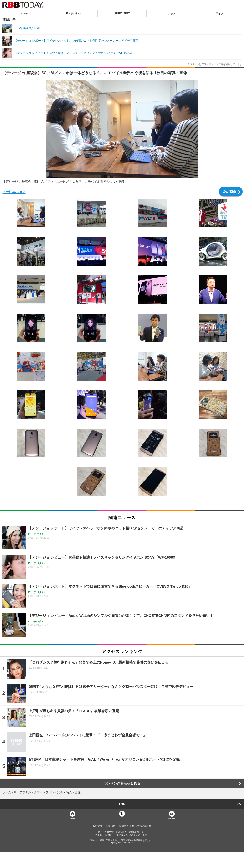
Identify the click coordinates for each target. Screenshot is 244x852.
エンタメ (170, 13)
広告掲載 (110, 826)
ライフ (219, 13)
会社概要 (124, 826)
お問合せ (97, 826)
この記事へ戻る (14, 191)
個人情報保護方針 (141, 826)
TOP (122, 804)
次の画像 (229, 191)
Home (72, 818)
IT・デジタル (73, 13)
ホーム (24, 13)
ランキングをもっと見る (122, 783)
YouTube (171, 818)
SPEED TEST (122, 13)
